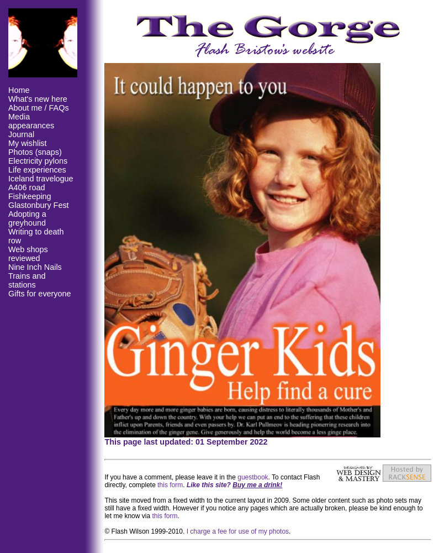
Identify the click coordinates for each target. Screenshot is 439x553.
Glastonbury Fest (38, 205)
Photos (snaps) (35, 152)
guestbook (252, 477)
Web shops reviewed (28, 254)
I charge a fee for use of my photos (238, 531)
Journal (21, 134)
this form (170, 485)
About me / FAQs (38, 107)
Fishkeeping (29, 196)
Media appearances (31, 121)
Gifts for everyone (39, 293)
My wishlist (27, 143)
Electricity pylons (37, 160)
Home (18, 90)
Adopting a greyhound (27, 218)
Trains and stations (26, 280)
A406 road (26, 187)
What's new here (37, 99)
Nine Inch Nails (35, 267)
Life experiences (37, 169)
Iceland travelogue (40, 178)
